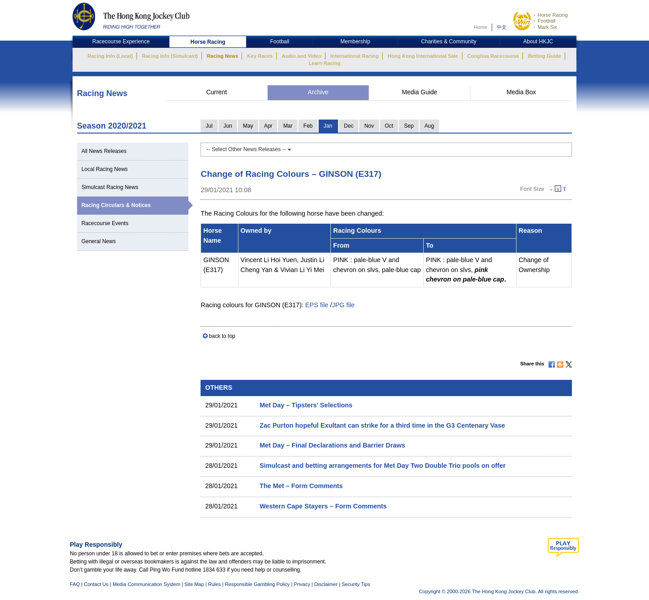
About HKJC (538, 41)
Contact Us (96, 584)
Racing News (222, 56)
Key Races (260, 56)
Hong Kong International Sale (423, 56)
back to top (222, 336)
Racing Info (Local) (110, 56)
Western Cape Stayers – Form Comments (323, 506)
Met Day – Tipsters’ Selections (306, 405)
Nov (369, 126)
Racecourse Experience (121, 41)
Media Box (521, 92)
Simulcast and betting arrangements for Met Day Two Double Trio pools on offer (383, 465)
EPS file (316, 305)
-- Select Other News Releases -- (248, 149)
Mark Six (547, 27)
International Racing (354, 56)
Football (546, 20)
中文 (502, 27)
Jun (228, 126)
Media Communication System (146, 584)
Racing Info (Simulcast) (170, 56)
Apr (268, 126)
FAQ (75, 584)
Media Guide (419, 92)
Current (216, 92)
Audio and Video (301, 56)
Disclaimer (326, 584)
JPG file (343, 305)
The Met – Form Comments (301, 485)
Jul (209, 126)
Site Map (194, 584)
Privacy (302, 584)
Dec (348, 126)
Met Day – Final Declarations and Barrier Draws (332, 445)
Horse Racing (553, 15)
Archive (318, 92)
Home (480, 27)
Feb (308, 126)
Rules (215, 584)
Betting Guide (544, 56)
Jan (328, 126)
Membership (355, 41)
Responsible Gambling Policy (257, 584)
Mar (288, 126)
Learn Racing (325, 63)
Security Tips (356, 584)
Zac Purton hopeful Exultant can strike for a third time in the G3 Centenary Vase (382, 425)
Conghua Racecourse (493, 56)
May (248, 126)
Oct (389, 126)
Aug (429, 126)
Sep (408, 126)
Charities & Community (448, 41)
